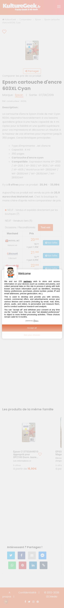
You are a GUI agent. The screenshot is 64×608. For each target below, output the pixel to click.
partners (28, 281)
